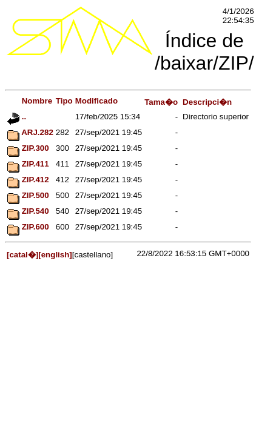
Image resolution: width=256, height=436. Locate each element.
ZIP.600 (28, 226)
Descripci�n (207, 102)
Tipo (64, 100)
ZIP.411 (28, 163)
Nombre (29, 100)
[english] (55, 254)
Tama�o (161, 102)
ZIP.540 (28, 211)
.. (16, 116)
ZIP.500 (28, 195)
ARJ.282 (30, 132)
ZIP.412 (28, 179)
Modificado (96, 100)
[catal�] (22, 254)
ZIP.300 (28, 148)
